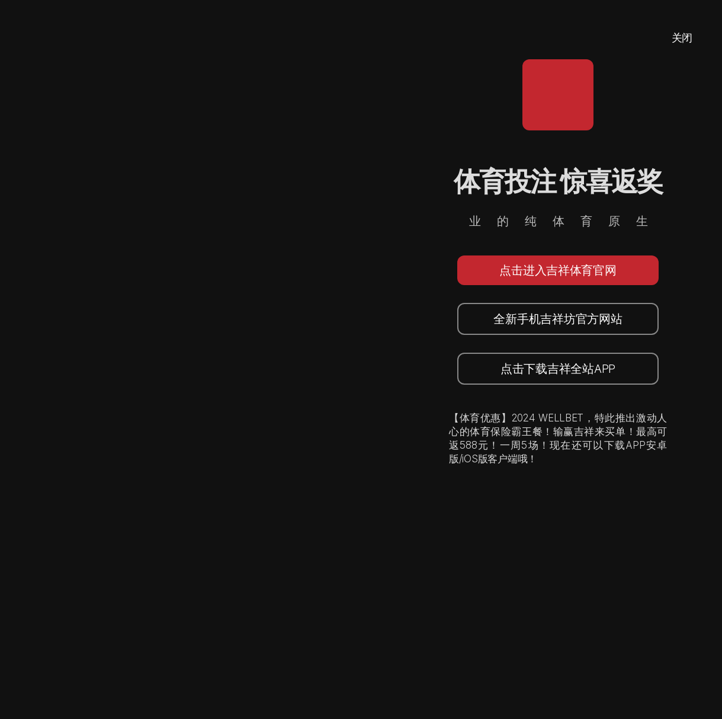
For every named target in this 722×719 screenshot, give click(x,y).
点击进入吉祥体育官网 (557, 270)
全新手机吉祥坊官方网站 (557, 319)
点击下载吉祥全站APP (557, 369)
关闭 (682, 37)
